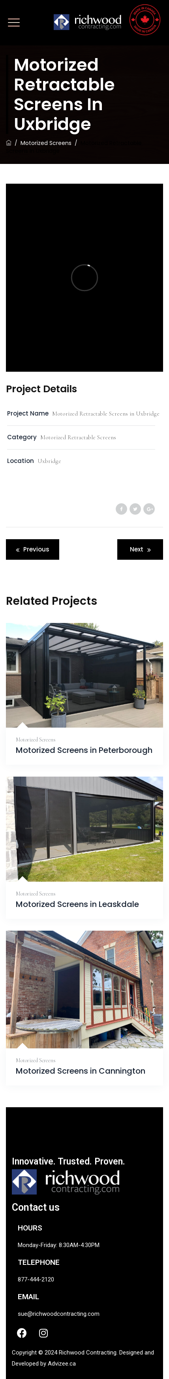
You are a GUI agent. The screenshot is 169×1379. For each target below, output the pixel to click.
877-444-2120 (36, 1279)
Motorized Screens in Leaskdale (77, 904)
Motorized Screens (36, 739)
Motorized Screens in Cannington (80, 1071)
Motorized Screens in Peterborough (84, 750)
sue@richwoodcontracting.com (59, 1313)
